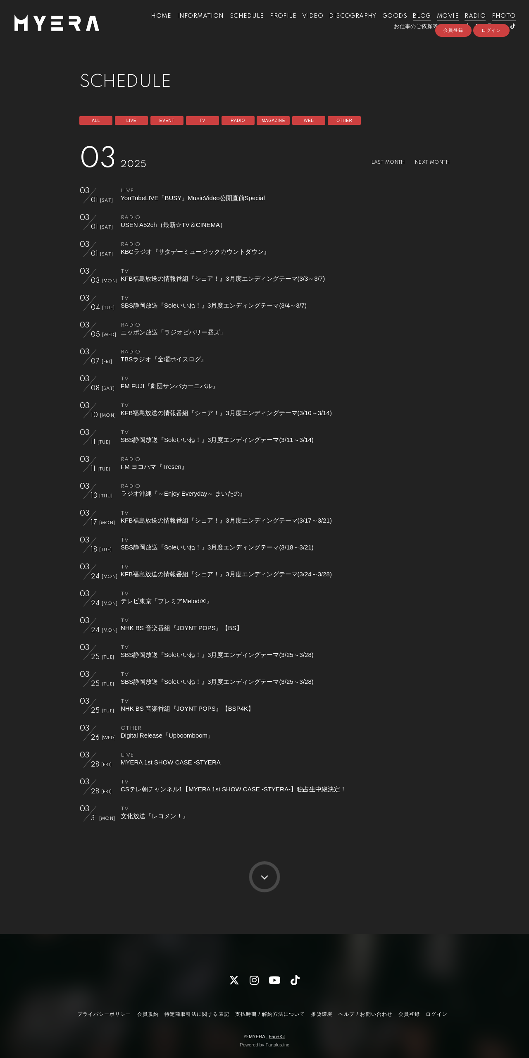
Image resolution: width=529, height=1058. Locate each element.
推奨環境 (322, 1014)
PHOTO (497, 24)
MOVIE (441, 24)
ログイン (491, 48)
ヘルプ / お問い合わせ (365, 1014)
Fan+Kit (277, 1036)
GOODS (388, 24)
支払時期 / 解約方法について (270, 1014)
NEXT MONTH (429, 162)
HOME (154, 24)
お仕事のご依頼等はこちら (420, 34)
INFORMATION (193, 24)
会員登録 (453, 48)
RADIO (468, 24)
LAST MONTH (379, 162)
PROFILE (276, 24)
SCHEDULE (240, 24)
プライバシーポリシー (104, 1014)
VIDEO (306, 24)
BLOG (415, 24)
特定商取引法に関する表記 (196, 1014)
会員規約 (148, 1014)
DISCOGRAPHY (345, 24)
